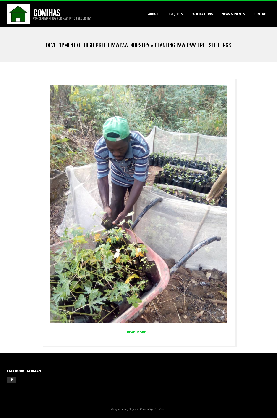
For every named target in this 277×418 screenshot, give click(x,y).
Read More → (138, 332)
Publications (202, 14)
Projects (176, 14)
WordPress (159, 409)
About (153, 14)
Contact (260, 14)
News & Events (233, 14)
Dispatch (133, 409)
